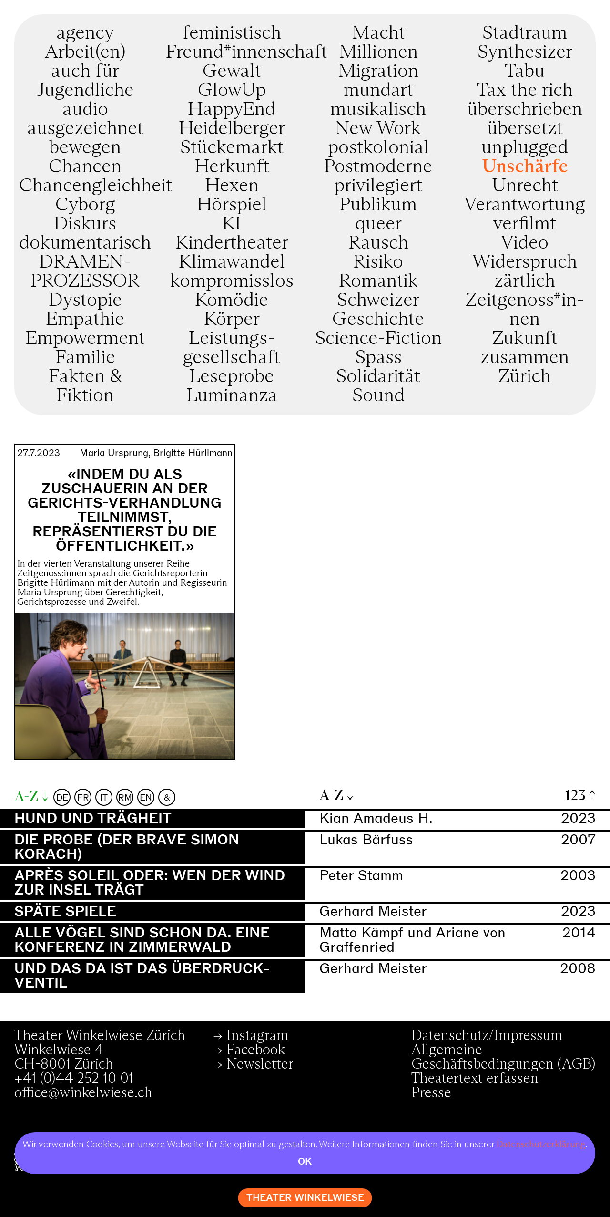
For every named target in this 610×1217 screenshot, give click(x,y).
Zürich (524, 376)
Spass (378, 357)
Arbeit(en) (85, 52)
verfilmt (524, 224)
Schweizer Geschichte (378, 310)
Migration (378, 71)
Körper (232, 319)
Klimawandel (232, 262)
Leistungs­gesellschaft (231, 348)
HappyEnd (231, 109)
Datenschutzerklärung (541, 1144)
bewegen (85, 147)
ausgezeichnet (85, 128)
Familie (85, 357)
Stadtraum (524, 33)
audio (85, 109)
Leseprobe (231, 376)
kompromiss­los (232, 281)
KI (231, 224)
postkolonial (378, 147)
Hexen (232, 186)
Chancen (85, 167)
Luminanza (231, 396)
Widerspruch (524, 262)
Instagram (257, 1036)
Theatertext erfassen (475, 1078)
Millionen (378, 52)
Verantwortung (524, 205)
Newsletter (260, 1064)
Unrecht (525, 186)
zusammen (524, 357)
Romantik (378, 281)
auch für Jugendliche (85, 81)
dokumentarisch (85, 243)
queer (378, 224)
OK (305, 1161)
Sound (378, 396)
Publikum (378, 205)
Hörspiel (232, 205)
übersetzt (525, 128)
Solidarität (378, 376)
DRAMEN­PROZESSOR (85, 272)
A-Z (26, 797)
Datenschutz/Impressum (487, 1036)
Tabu (525, 71)
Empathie (85, 319)
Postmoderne (378, 167)
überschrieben (524, 109)
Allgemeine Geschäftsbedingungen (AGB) (503, 1057)
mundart (378, 90)
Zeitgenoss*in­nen (525, 310)
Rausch (378, 243)
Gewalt (232, 71)
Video (525, 243)
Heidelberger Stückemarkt (232, 138)
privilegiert (378, 186)
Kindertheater (231, 243)
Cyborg (85, 205)
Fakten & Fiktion (85, 386)
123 (575, 796)
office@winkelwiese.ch (83, 1093)
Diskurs (85, 224)
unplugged (524, 147)
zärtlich (524, 281)
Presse (431, 1093)
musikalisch (378, 109)
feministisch (232, 33)
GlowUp (232, 90)
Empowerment (85, 338)
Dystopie (85, 300)
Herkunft (231, 167)
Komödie (231, 300)
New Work (378, 128)
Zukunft (525, 338)
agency (85, 33)
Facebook (255, 1050)
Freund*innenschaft (246, 52)
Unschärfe (525, 167)
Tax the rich (525, 90)
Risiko (378, 262)
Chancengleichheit (95, 186)
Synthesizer (525, 52)
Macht (378, 33)
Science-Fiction (378, 338)
